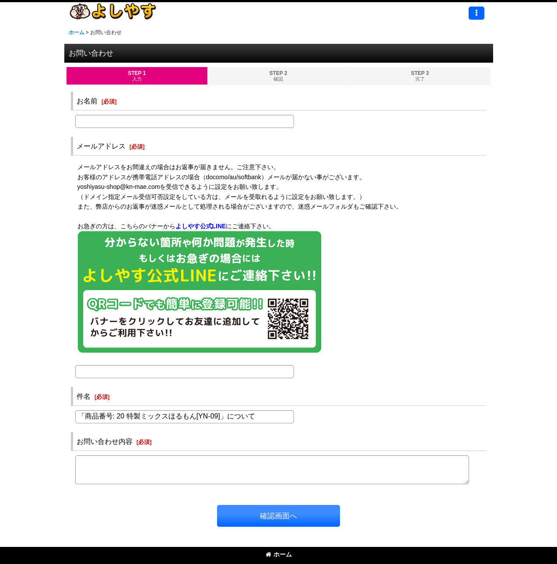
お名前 (87, 101)
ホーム (279, 554)
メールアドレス (101, 146)
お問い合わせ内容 (105, 441)
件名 (84, 396)
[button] (476, 13)
